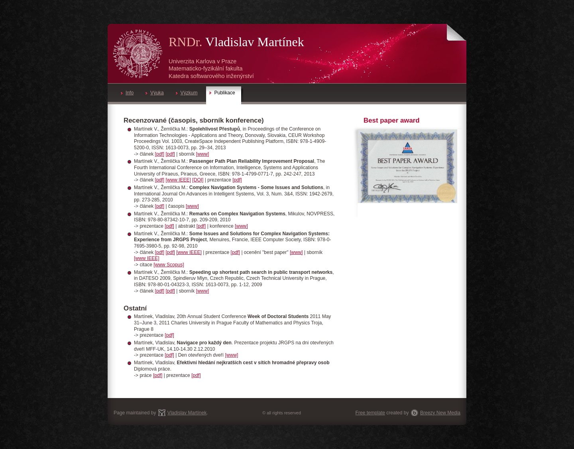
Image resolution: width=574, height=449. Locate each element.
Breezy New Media (440, 413)
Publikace (222, 93)
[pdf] (159, 154)
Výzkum (187, 93)
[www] (202, 154)
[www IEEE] (178, 180)
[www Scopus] (168, 264)
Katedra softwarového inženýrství (211, 76)
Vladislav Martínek (254, 42)
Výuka (154, 93)
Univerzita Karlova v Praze (202, 61)
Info (127, 93)
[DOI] (197, 180)
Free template (370, 413)
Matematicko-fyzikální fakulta (206, 68)
